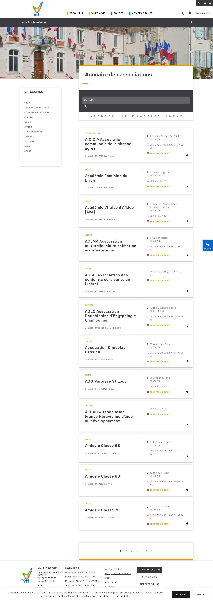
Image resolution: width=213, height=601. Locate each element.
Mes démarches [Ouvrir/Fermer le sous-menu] (142, 13)
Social (28, 146)
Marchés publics (149, 584)
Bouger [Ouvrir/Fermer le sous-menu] (119, 13)
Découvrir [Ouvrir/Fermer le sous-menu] (76, 13)
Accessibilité (111, 582)
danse (28, 122)
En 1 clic (207, 249)
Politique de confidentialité (118, 574)
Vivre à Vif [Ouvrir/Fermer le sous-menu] (98, 13)
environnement (33, 132)
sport (27, 151)
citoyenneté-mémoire (36, 113)
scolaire (29, 142)
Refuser (200, 594)
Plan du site (110, 587)
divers (28, 127)
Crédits (108, 578)
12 (145, 550)
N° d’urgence (149, 577)
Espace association (150, 570)
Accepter (181, 594)
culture (29, 117)
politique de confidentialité (115, 596)
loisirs (28, 137)
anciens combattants (36, 108)
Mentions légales (113, 569)
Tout (27, 103)
